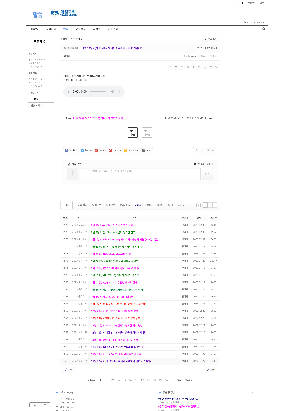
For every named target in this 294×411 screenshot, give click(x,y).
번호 (65, 218)
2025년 (239, 113)
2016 (170, 205)
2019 (237, 88)
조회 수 (213, 218)
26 (166, 380)
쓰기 (210, 369)
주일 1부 (96, 205)
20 (130, 380)
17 (112, 380)
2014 (149, 205)
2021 (237, 96)
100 (178, 380)
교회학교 (81, 29)
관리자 (67, 56)
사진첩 (96, 29)
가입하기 (251, 3)
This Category (238, 40)
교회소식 (113, 29)
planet (246, 22)
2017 (181, 205)
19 (124, 380)
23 (148, 380)
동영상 (34, 93)
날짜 (199, 218)
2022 (237, 100)
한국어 (262, 3)
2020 (237, 92)
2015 (160, 205)
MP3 (35, 99)
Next (188, 380)
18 (118, 380)
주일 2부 (110, 205)
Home (35, 29)
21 (136, 380)
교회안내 (51, 29)
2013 (138, 205)
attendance (260, 22)
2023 (237, 104)
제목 (134, 218)
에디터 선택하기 (203, 164)
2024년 (239, 109)
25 (160, 380)
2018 (237, 84)
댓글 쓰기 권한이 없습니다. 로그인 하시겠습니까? (107, 171)
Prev (91, 380)
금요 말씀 (125, 205)
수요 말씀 (82, 205)
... (106, 380)
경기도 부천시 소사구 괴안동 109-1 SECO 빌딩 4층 (154, 399)
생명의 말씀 (37, 105)
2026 (237, 117)
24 (154, 380)
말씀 (38, 15)
